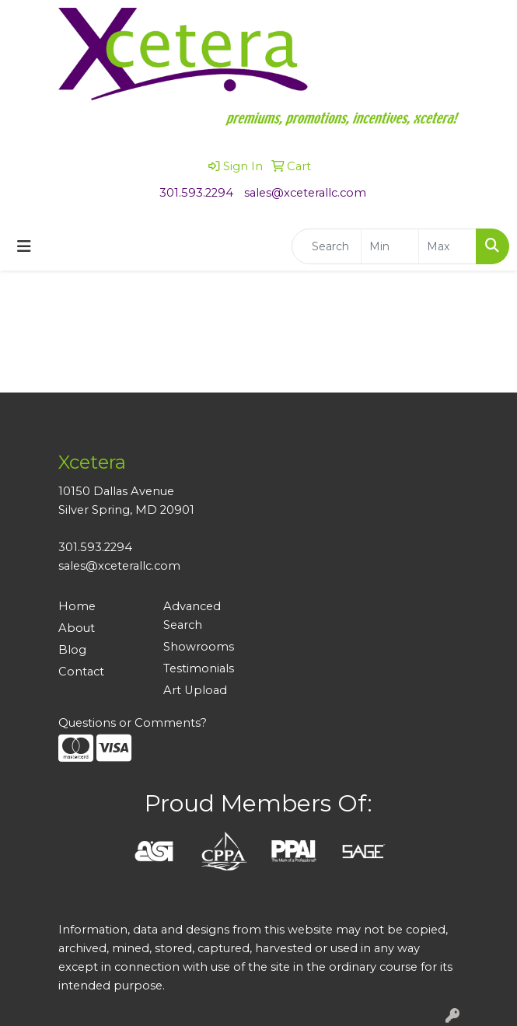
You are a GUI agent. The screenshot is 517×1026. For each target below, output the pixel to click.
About (76, 628)
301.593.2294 (196, 193)
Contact (81, 672)
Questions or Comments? (132, 723)
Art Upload (195, 690)
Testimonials (198, 668)
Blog (72, 650)
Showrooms (198, 647)
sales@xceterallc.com (305, 193)
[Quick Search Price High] (447, 246)
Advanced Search (192, 615)
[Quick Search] (327, 246)
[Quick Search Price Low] (390, 246)
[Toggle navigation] (24, 246)
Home (77, 606)
